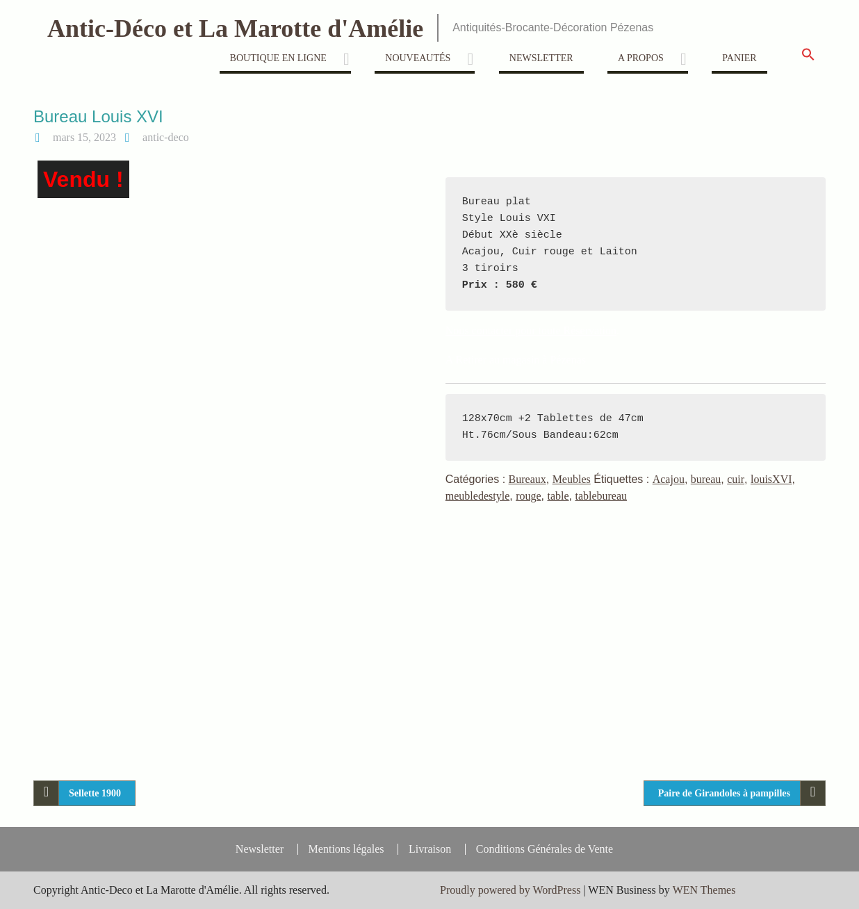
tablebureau (601, 496)
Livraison (430, 849)
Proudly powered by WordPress (510, 890)
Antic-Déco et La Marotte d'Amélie (235, 28)
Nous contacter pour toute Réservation (530, 330)
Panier (739, 58)
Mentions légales (346, 849)
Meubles (572, 479)
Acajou (669, 479)
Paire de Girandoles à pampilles (724, 793)
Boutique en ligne (278, 58)
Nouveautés (417, 58)
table (557, 496)
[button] (808, 59)
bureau (706, 479)
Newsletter (541, 58)
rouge (528, 496)
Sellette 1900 (95, 793)
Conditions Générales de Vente (544, 849)
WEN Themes (704, 890)
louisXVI (771, 479)
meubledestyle (477, 496)
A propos (641, 58)
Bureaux (527, 479)
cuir (735, 479)
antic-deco (165, 137)
